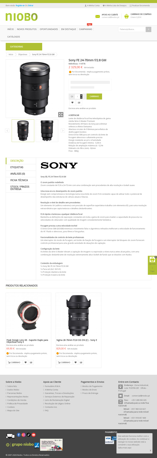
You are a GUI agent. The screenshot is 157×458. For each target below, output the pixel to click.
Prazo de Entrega (90, 393)
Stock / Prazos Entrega (19, 188)
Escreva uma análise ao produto (82, 108)
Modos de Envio (89, 389)
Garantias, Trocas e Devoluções (59, 393)
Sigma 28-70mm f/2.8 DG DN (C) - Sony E (76, 340)
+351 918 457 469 (138, 417)
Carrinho (15, 362)
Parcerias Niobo (14, 393)
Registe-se (20, 5)
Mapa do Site (13, 410)
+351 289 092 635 (138, 400)
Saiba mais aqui (124, 447)
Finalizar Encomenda (141, 5)
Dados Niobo (13, 389)
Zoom (60, 114)
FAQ (46, 410)
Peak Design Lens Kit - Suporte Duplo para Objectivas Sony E (27, 341)
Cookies (11, 407)
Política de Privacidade (17, 403)
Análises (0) (17, 173)
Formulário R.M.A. (52, 386)
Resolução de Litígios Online (57, 403)
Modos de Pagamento (92, 386)
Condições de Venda (16, 400)
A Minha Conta (93, 5)
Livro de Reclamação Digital (57, 400)
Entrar (30, 5)
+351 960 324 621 (138, 409)
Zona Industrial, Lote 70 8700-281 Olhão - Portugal (133, 388)
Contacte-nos (51, 407)
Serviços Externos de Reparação (59, 396)
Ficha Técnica (19, 180)
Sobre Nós (12, 386)
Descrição (16, 160)
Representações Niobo (17, 396)
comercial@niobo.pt (141, 395)
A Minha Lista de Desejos (115, 5)
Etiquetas (16, 167)
